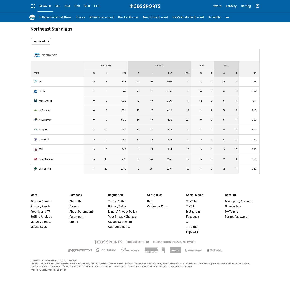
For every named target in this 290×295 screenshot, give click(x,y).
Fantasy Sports (40, 206)
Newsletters (233, 206)
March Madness (41, 222)
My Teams (231, 212)
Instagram (193, 212)
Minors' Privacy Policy (122, 212)
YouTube (192, 201)
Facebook (192, 217)
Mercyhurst (45, 100)
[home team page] (35, 81)
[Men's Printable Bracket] (188, 17)
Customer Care (157, 206)
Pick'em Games (41, 201)
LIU (40, 81)
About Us (75, 201)
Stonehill (44, 139)
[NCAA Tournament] (101, 17)
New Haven (45, 119)
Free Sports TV (40, 212)
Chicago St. (45, 168)
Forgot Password (236, 217)
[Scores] (80, 17)
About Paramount (81, 212)
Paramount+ (77, 217)
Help (150, 201)
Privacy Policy (117, 206)
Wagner (43, 129)
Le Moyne (44, 110)
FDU (41, 149)
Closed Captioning (120, 222)
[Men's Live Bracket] (155, 17)
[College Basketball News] (55, 17)
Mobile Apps (39, 227)
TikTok (190, 206)
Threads (191, 227)
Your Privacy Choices (122, 217)
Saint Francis (46, 159)
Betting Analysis (41, 217)
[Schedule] (214, 17)
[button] (227, 17)
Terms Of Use (117, 201)
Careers (74, 206)
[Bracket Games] (128, 17)
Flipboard (192, 232)
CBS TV (74, 222)
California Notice (119, 227)
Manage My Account (238, 201)
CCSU (42, 91)
